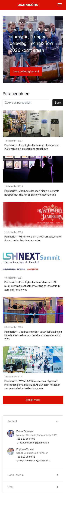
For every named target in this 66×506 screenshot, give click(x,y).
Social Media (16, 475)
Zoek (58, 102)
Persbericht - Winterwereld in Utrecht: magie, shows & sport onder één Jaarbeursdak (33, 238)
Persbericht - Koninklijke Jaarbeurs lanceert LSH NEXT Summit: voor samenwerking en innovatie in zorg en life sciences (32, 286)
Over (10, 487)
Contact (12, 421)
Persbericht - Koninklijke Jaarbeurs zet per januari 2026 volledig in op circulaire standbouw (31, 147)
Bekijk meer (33, 400)
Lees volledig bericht (26, 71)
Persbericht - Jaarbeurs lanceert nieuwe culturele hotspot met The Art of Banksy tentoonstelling (31, 193)
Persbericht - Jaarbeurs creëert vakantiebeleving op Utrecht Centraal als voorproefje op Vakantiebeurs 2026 (33, 335)
